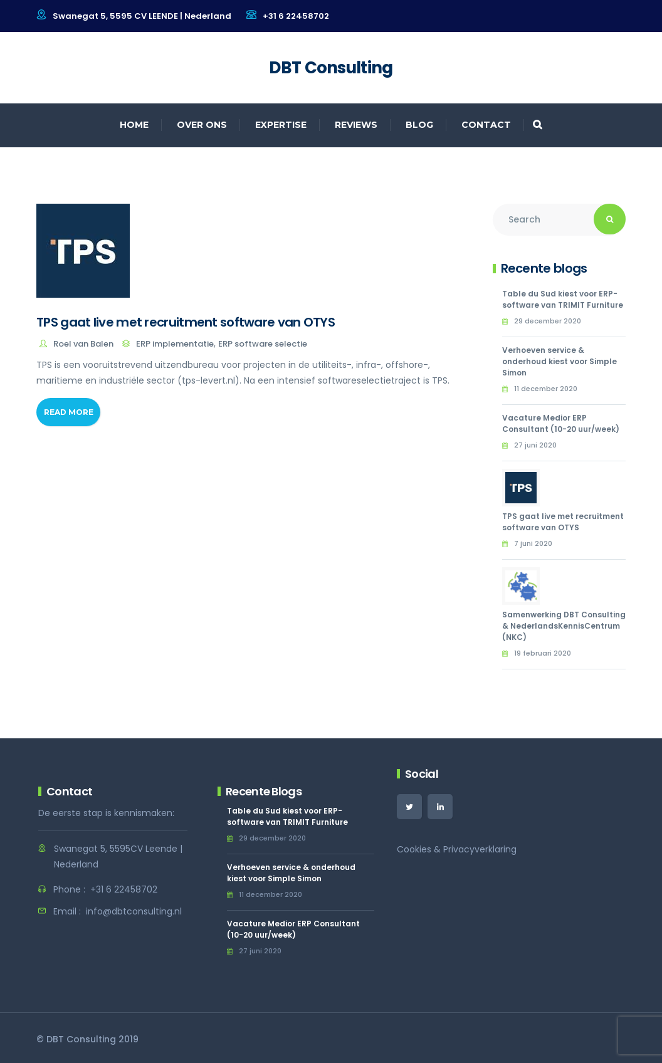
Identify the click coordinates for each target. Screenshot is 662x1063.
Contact (486, 124)
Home (134, 124)
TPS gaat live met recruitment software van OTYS (185, 322)
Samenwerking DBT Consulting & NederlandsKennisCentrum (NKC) (564, 625)
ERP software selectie (262, 344)
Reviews (356, 124)
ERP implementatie (175, 344)
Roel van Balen (83, 344)
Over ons (202, 124)
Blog (419, 124)
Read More (68, 412)
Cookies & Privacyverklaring (457, 849)
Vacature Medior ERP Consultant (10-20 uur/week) (560, 423)
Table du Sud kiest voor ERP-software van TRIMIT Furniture (562, 299)
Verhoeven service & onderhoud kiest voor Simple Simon (559, 361)
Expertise (281, 124)
